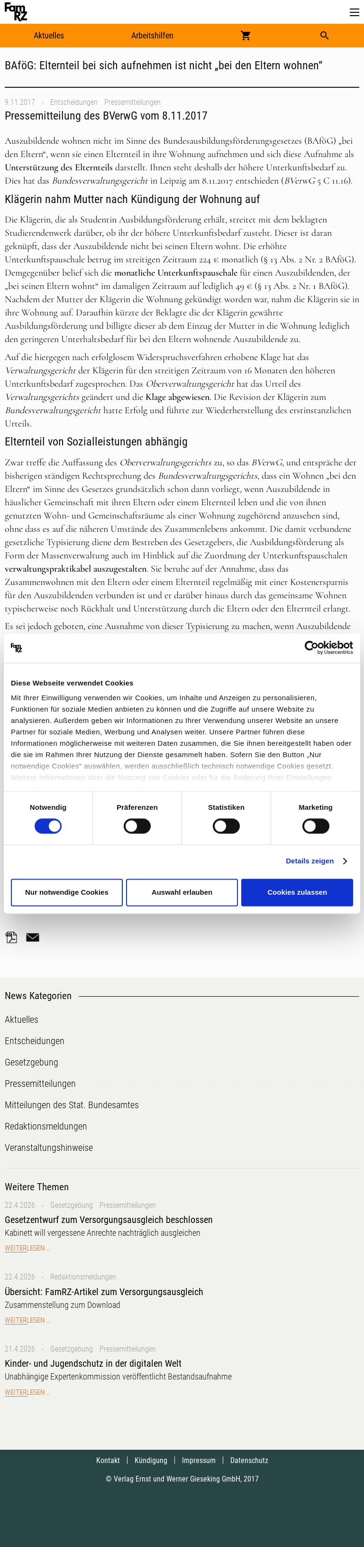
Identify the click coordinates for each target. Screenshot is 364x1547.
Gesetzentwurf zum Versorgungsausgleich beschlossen (109, 1219)
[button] (354, 13)
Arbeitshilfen (152, 35)
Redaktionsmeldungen (83, 1276)
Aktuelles (49, 35)
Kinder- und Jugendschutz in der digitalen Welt (93, 1363)
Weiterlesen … (27, 1248)
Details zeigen (310, 861)
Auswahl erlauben (182, 892)
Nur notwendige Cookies (67, 892)
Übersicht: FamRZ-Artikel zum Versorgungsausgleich (104, 1291)
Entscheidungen (74, 102)
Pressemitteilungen (132, 102)
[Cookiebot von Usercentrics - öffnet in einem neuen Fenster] (311, 648)
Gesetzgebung (71, 1205)
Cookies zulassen (297, 892)
